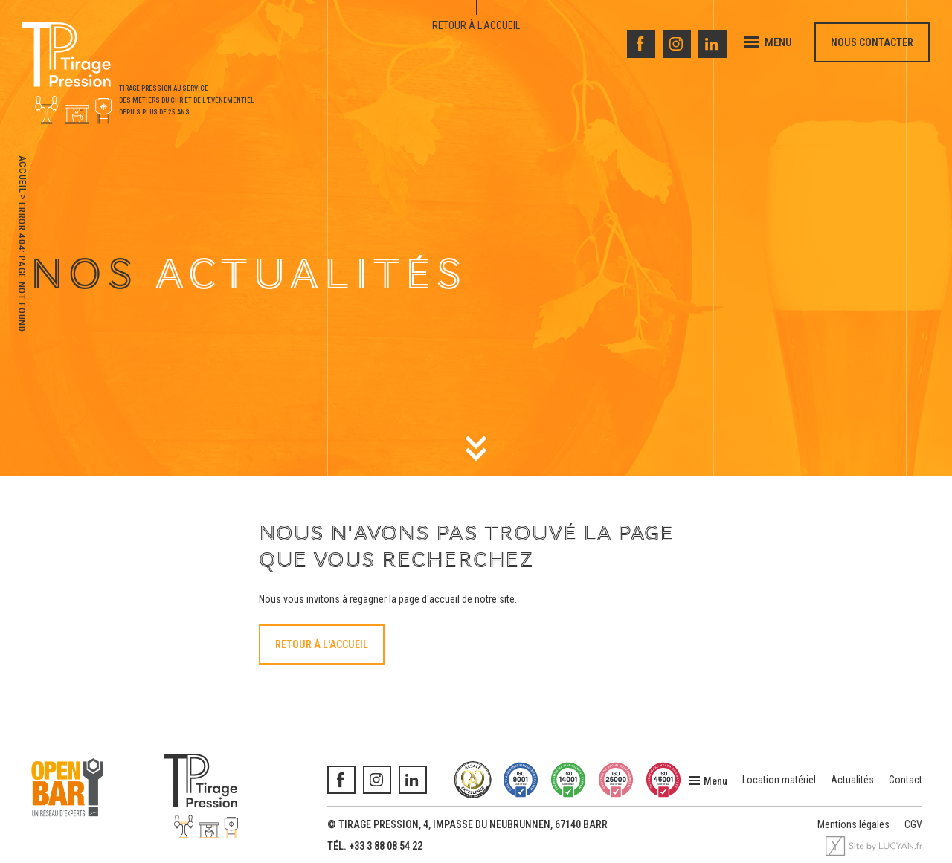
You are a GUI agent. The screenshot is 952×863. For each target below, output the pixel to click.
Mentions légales (853, 824)
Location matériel (779, 780)
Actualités (852, 780)
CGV (913, 824)
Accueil (22, 174)
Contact (905, 780)
